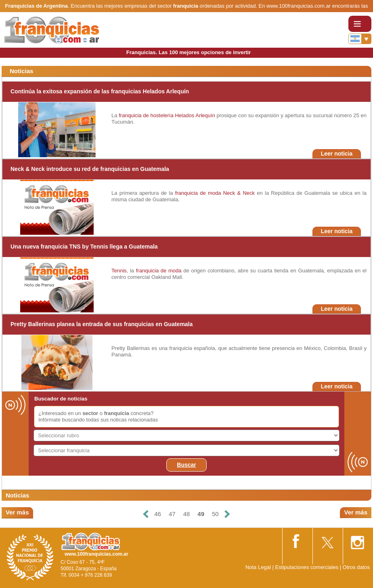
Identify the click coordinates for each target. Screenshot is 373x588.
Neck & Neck (239, 193)
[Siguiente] (227, 514)
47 (172, 513)
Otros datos (356, 567)
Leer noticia (337, 153)
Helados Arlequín (195, 115)
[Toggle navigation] (359, 24)
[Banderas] (359, 39)
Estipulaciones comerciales (307, 567)
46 (157, 513)
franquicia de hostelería (146, 115)
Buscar (186, 465)
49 (200, 513)
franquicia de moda (198, 193)
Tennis (119, 271)
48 (186, 513)
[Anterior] (146, 514)
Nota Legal (258, 567)
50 (215, 513)
